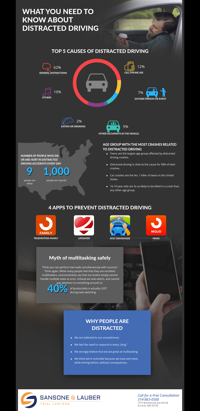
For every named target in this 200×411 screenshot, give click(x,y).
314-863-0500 (148, 399)
